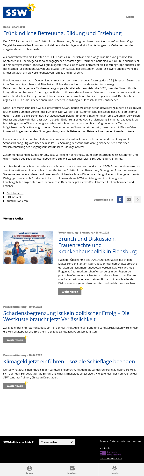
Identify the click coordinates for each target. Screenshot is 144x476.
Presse (104, 441)
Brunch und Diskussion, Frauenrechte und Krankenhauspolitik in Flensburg (97, 245)
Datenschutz (117, 441)
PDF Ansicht (12, 197)
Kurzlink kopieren (15, 201)
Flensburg (87, 232)
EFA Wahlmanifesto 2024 (111, 458)
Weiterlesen (71, 290)
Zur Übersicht (13, 193)
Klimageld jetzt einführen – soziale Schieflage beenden (69, 361)
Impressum (134, 441)
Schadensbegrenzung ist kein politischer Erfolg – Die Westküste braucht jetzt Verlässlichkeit (66, 316)
